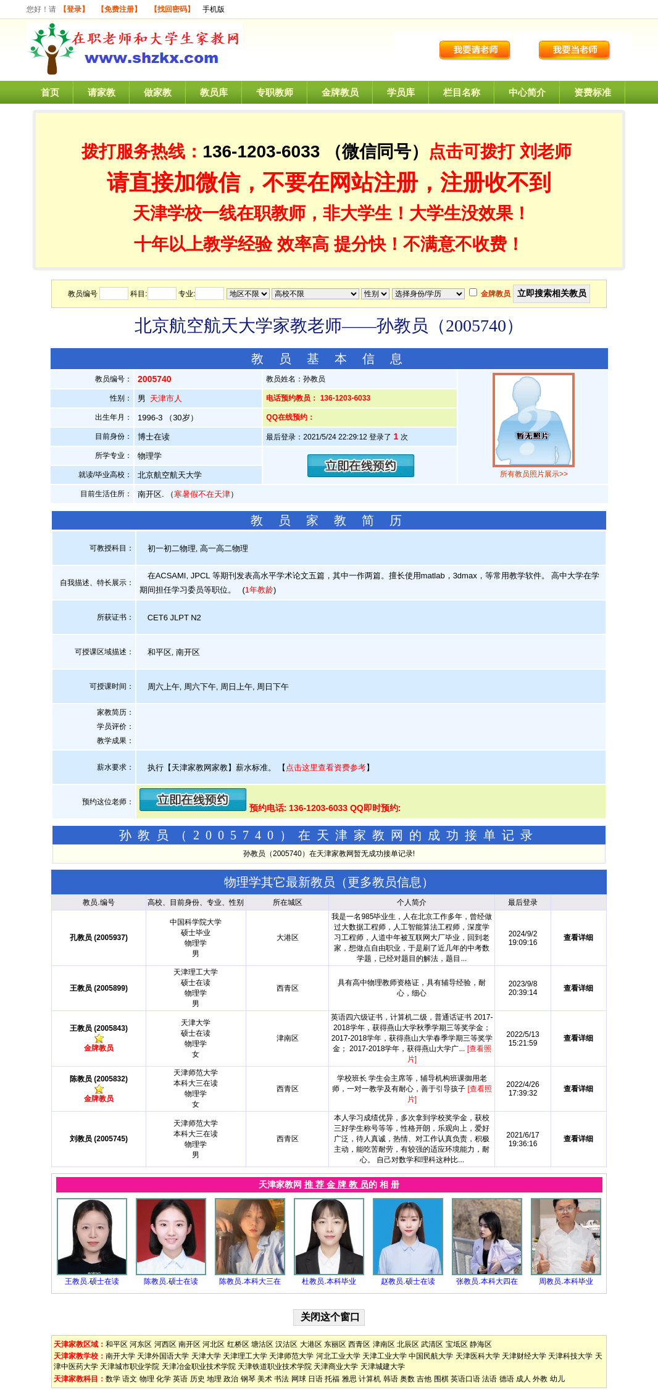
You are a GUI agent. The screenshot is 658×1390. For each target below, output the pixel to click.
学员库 (401, 92)
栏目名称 (461, 92)
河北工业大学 (338, 1356)
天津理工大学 (245, 1356)
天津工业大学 (384, 1356)
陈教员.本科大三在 (249, 1281)
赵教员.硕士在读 (408, 1281)
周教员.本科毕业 (566, 1281)
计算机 (370, 1379)
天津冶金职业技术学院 (199, 1366)
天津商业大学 (336, 1366)
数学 (113, 1379)
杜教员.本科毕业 (329, 1281)
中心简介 (527, 92)
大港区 (311, 1344)
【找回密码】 (172, 9)
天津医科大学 (478, 1356)
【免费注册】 (119, 9)
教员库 (214, 92)
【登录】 (74, 9)
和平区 (117, 1344)
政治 (230, 1379)
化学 (163, 1379)
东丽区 (335, 1344)
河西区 (165, 1344)
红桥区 (238, 1344)
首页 (50, 92)
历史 (197, 1379)
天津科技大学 (570, 1356)
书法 (281, 1379)
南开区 (189, 1344)
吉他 (424, 1379)
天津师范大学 (291, 1356)
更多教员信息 (385, 882)
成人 (523, 1379)
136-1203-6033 (261, 151)
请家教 (101, 92)
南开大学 (120, 1356)
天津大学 (206, 1356)
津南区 (384, 1344)
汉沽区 (286, 1344)
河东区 (141, 1344)
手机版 (213, 9)
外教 (540, 1379)
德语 (506, 1379)
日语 (315, 1379)
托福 (332, 1379)
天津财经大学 (524, 1356)
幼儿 (557, 1379)
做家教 (158, 92)
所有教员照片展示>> (534, 474)
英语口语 (465, 1379)
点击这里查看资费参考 (326, 767)
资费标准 (592, 92)
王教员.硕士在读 (92, 1281)
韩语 (390, 1379)
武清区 (432, 1344)
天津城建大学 (382, 1366)
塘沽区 (262, 1344)
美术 (264, 1379)
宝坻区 (457, 1344)
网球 (298, 1379)
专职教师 (274, 92)
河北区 (213, 1344)
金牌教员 (340, 92)
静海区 (481, 1344)
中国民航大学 (431, 1356)
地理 (214, 1379)
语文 (129, 1379)
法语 (489, 1379)
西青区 (359, 1344)
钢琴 (248, 1379)
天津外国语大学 (163, 1356)
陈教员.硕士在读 (171, 1281)
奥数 (407, 1379)
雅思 (349, 1379)
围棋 (441, 1379)
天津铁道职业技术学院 (275, 1366)
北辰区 (408, 1344)
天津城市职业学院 (129, 1366)
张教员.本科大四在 (486, 1281)
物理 (147, 1379)
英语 (180, 1379)
